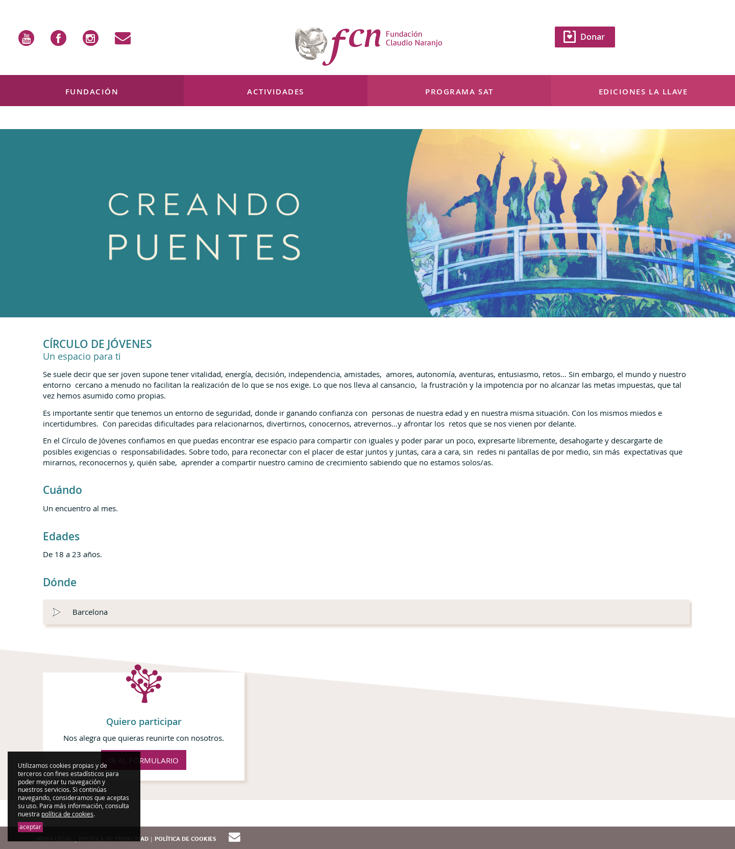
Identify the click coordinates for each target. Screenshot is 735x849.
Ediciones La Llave (643, 91)
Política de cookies (185, 839)
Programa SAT (459, 91)
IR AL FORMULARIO (144, 760)
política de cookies (67, 814)
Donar (592, 36)
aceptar (30, 826)
